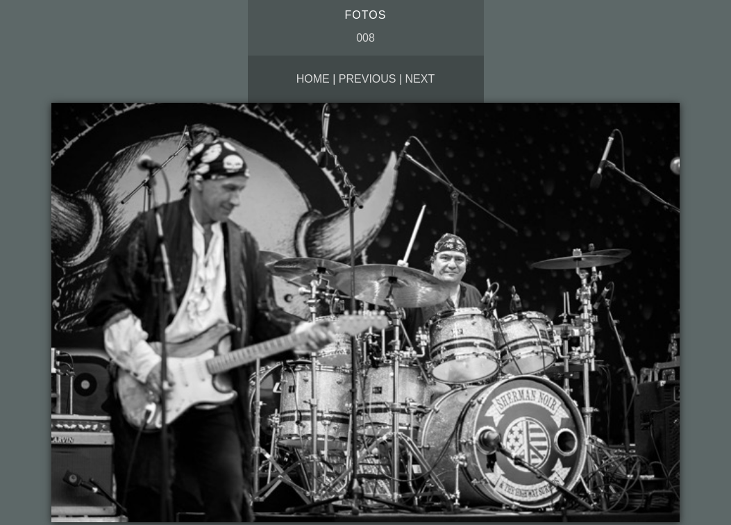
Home (313, 79)
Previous (367, 79)
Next (420, 79)
